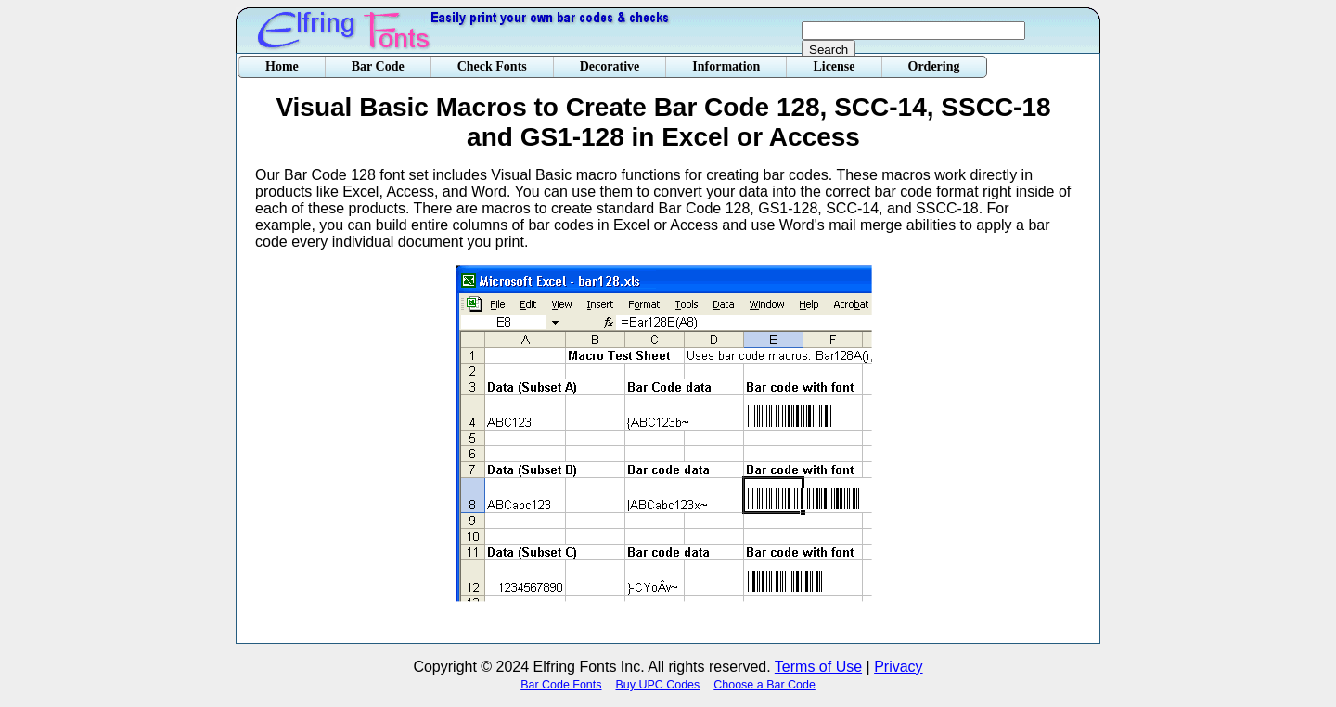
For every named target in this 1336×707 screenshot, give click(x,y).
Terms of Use (818, 667)
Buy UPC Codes (658, 684)
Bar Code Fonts (560, 684)
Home (282, 66)
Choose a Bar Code (764, 684)
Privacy (898, 667)
